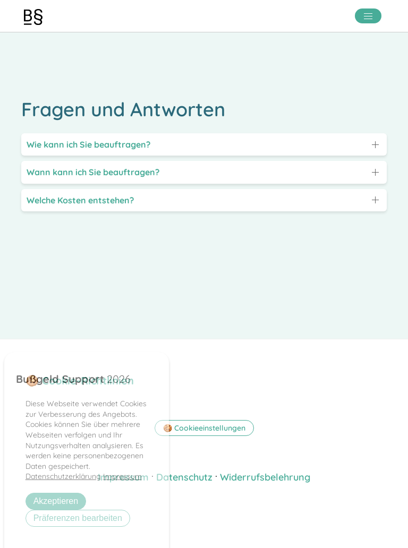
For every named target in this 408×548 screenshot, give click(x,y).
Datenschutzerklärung (63, 476)
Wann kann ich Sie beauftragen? (93, 172)
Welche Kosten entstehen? (80, 200)
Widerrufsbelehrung (265, 477)
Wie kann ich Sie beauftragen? (88, 144)
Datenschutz (184, 477)
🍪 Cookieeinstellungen (204, 428)
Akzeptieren (56, 501)
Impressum (122, 476)
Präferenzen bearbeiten (77, 518)
